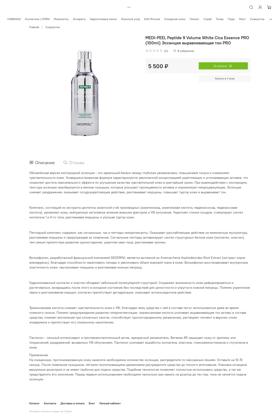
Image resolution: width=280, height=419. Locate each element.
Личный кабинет (110, 403)
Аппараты (79, 19)
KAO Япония (152, 19)
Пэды (231, 19)
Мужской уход (130, 19)
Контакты (50, 403)
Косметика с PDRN (37, 19)
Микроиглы (61, 19)
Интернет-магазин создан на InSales (50, 411)
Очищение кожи (174, 19)
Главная (34, 27)
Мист (242, 19)
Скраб (208, 19)
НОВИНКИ (14, 19)
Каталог (34, 403)
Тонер (220, 19)
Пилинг (194, 19)
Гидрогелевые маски (103, 19)
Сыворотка (257, 19)
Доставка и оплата (72, 403)
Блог (92, 403)
